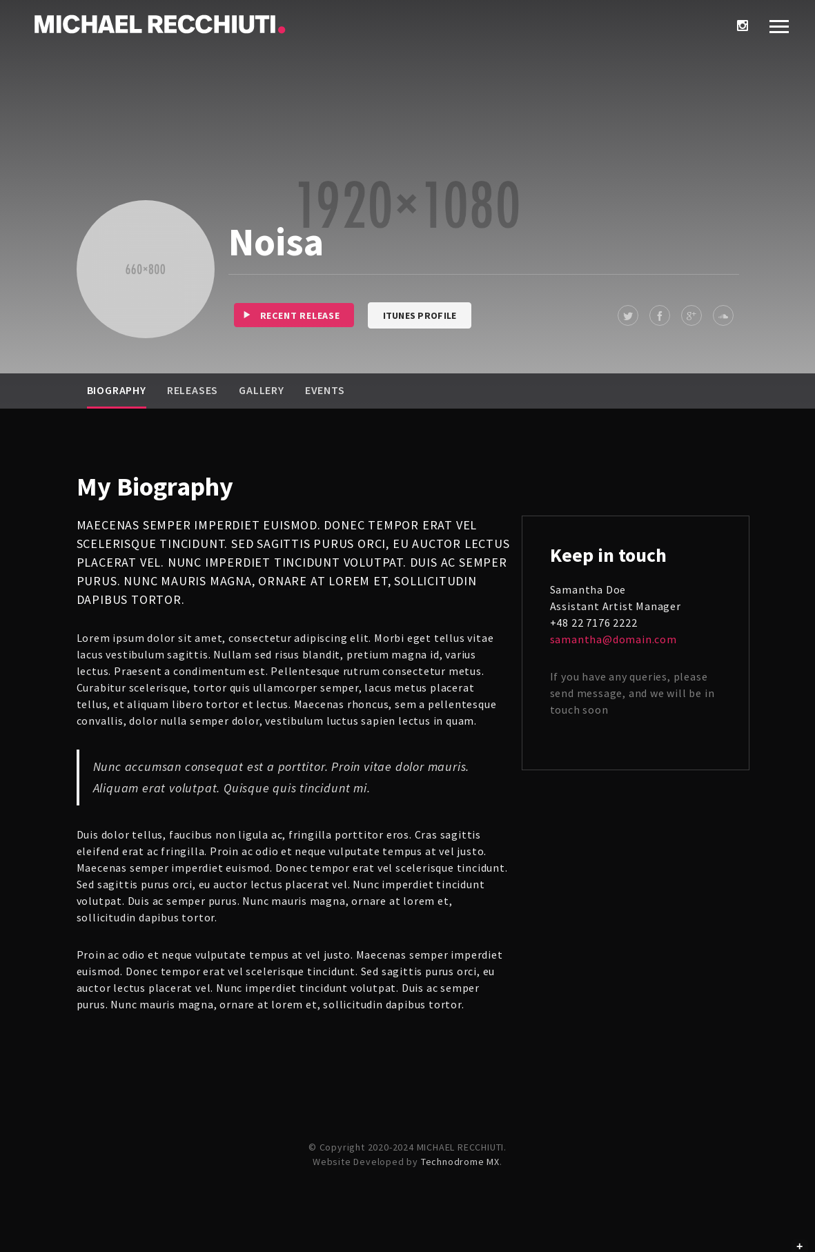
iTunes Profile (420, 315)
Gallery (261, 390)
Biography (116, 390)
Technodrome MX (460, 1161)
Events (325, 390)
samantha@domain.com (613, 639)
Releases (192, 390)
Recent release (287, 315)
